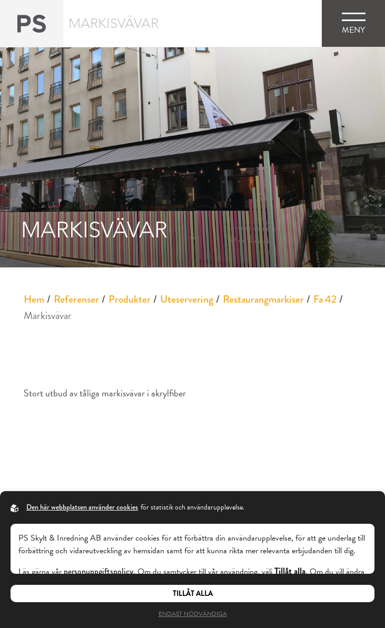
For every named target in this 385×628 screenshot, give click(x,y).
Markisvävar (48, 315)
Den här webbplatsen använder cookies (82, 507)
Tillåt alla (193, 594)
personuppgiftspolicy (98, 571)
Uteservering (186, 299)
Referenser (76, 299)
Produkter (129, 299)
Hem (34, 299)
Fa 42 (325, 299)
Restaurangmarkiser (263, 299)
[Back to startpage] (31, 23)
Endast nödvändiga (193, 614)
